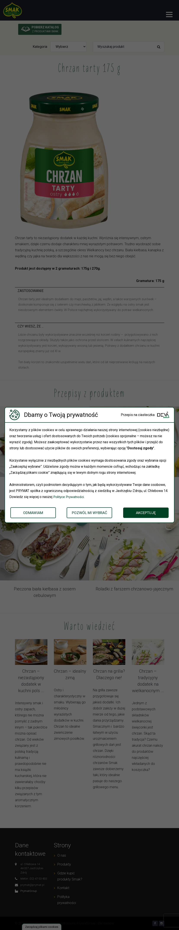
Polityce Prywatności (69, 497)
